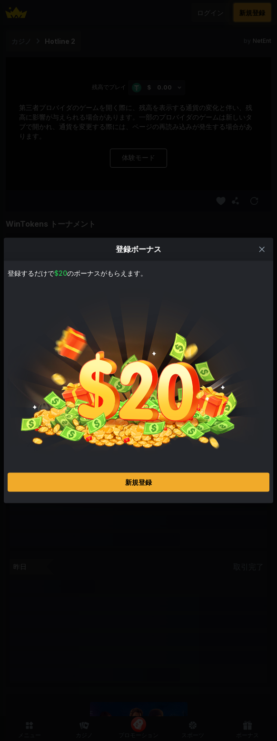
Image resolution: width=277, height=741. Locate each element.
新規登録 (138, 482)
